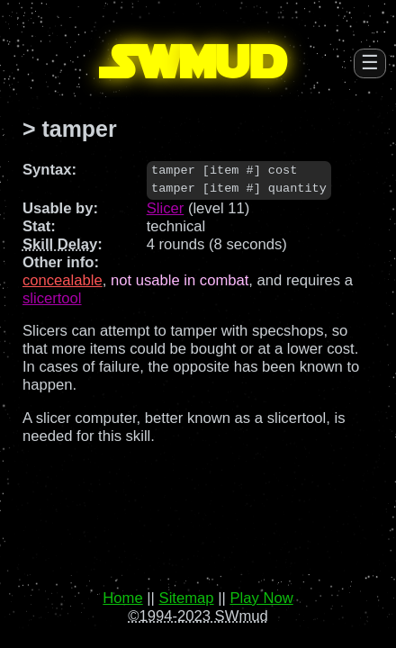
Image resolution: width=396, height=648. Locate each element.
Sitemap (186, 598)
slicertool (52, 298)
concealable (62, 280)
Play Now (261, 598)
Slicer (165, 208)
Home (122, 598)
